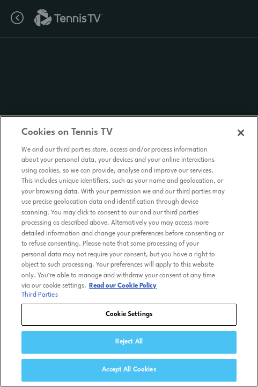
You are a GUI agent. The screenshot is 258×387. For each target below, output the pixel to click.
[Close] (241, 136)
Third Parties (39, 298)
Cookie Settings (129, 317)
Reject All (129, 345)
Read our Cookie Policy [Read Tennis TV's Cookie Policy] (123, 289)
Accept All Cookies (129, 373)
